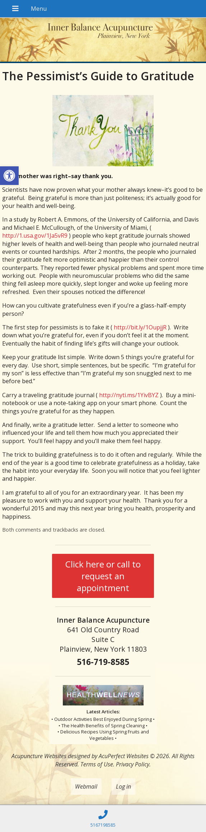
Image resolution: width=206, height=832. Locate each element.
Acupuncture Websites (38, 756)
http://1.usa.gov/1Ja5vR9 (34, 235)
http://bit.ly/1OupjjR (140, 327)
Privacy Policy (132, 764)
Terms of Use (96, 764)
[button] (9, 175)
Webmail (86, 786)
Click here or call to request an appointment (103, 576)
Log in (123, 786)
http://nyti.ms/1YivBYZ (129, 395)
